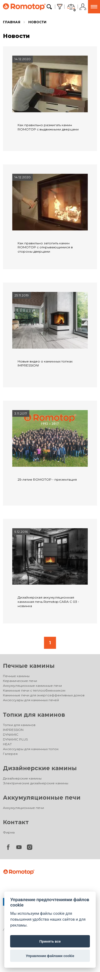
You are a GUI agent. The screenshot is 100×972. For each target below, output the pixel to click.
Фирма (9, 832)
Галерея (10, 754)
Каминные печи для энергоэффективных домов (44, 695)
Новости (37, 22)
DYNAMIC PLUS (15, 739)
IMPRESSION (13, 730)
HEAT (7, 744)
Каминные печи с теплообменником (34, 690)
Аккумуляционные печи (42, 797)
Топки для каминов (34, 714)
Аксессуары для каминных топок (31, 749)
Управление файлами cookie (50, 956)
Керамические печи (20, 681)
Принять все (50, 941)
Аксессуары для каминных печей (31, 700)
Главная (11, 22)
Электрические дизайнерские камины (35, 783)
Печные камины (29, 665)
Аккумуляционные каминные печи (32, 686)
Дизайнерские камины (40, 768)
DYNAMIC (10, 734)
